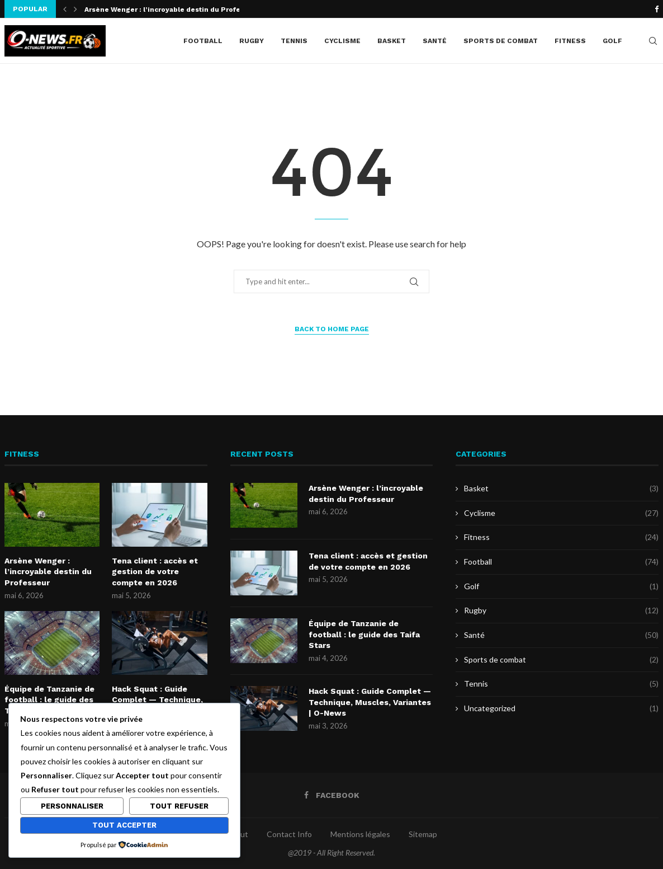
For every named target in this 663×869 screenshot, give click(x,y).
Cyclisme (342, 41)
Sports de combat (500, 41)
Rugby (251, 41)
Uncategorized (561, 708)
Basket (391, 41)
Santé (435, 41)
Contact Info (289, 834)
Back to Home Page (332, 329)
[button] (64, 9)
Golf (612, 41)
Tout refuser (179, 806)
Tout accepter (124, 825)
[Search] (653, 40)
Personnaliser (72, 806)
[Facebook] (657, 9)
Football (202, 41)
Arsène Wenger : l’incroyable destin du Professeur (172, 9)
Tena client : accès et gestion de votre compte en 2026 (155, 571)
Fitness (570, 41)
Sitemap (423, 834)
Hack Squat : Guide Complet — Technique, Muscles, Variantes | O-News (370, 702)
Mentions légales (360, 834)
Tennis (294, 41)
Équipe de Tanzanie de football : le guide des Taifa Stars (49, 699)
